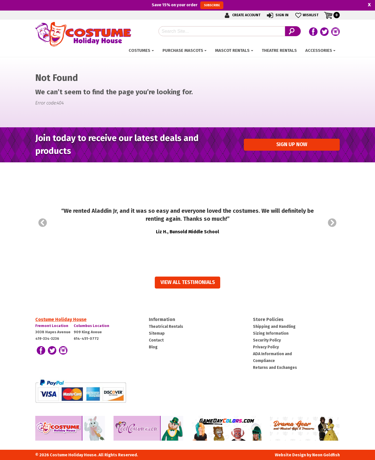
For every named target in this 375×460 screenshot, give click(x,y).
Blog (153, 347)
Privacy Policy (266, 347)
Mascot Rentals (232, 50)
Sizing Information (271, 333)
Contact (156, 340)
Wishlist (306, 15)
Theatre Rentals (279, 50)
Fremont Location (51, 326)
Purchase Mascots (182, 50)
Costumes (139, 50)
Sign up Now (291, 145)
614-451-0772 (86, 338)
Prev (42, 222)
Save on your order (187, 5)
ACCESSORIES (318, 50)
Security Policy (267, 340)
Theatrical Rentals (166, 326)
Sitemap (157, 333)
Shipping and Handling (274, 326)
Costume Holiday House (60, 319)
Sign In (277, 15)
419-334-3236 (47, 338)
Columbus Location (91, 326)
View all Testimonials (187, 282)
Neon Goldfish (326, 455)
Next (332, 222)
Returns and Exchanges (275, 367)
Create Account (241, 15)
